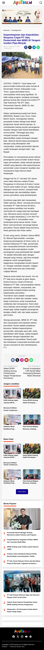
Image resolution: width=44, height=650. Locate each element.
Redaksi (4, 646)
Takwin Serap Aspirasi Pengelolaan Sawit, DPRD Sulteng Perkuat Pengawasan (22, 603)
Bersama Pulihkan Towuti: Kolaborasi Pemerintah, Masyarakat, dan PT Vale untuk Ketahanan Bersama (11, 409)
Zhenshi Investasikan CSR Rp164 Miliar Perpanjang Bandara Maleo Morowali (31, 371)
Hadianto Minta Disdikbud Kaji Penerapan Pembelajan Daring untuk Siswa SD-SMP (12, 428)
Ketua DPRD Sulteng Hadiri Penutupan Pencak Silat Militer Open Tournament (30, 401)
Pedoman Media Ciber (17, 646)
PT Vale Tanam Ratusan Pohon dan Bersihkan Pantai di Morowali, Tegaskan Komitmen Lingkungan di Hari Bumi (23, 562)
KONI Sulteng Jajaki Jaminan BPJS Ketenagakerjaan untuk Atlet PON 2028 (12, 401)
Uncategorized (8, 48)
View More (22, 492)
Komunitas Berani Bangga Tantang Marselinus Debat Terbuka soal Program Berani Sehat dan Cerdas (21, 534)
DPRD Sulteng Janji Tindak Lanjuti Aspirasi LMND (22, 548)
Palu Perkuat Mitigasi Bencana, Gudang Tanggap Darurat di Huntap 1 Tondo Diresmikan (30, 428)
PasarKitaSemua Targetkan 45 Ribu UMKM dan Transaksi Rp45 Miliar (22, 541)
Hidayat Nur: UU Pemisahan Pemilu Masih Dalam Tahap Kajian (22, 610)
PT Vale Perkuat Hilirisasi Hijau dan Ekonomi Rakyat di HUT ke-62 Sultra (23, 596)
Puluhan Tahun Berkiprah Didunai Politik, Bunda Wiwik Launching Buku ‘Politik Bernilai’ (22, 555)
